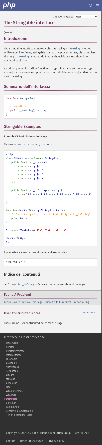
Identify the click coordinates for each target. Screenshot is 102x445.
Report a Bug (81, 302)
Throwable (11, 359)
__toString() (74, 48)
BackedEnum (13, 407)
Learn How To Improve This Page (23, 302)
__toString (26, 110)
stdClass (10, 379)
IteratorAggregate (15, 351)
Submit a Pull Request (58, 302)
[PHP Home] (9, 5)
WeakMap (11, 395)
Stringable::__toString (21, 284)
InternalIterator (14, 355)
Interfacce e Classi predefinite (24, 337)
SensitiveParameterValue (19, 411)
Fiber (8, 387)
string (42, 110)
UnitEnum (11, 403)
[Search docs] (90, 5)
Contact (10, 441)
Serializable (12, 371)
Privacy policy (56, 441)
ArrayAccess (12, 367)
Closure (10, 375)
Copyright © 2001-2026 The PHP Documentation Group (38, 433)
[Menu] (97, 5)
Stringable (11, 399)
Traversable (12, 343)
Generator (11, 383)
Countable (11, 363)
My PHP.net (82, 433)
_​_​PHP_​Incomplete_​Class (19, 415)
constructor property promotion (34, 144)
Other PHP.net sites (31, 441)
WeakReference (14, 391)
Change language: (63, 16)
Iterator (10, 347)
